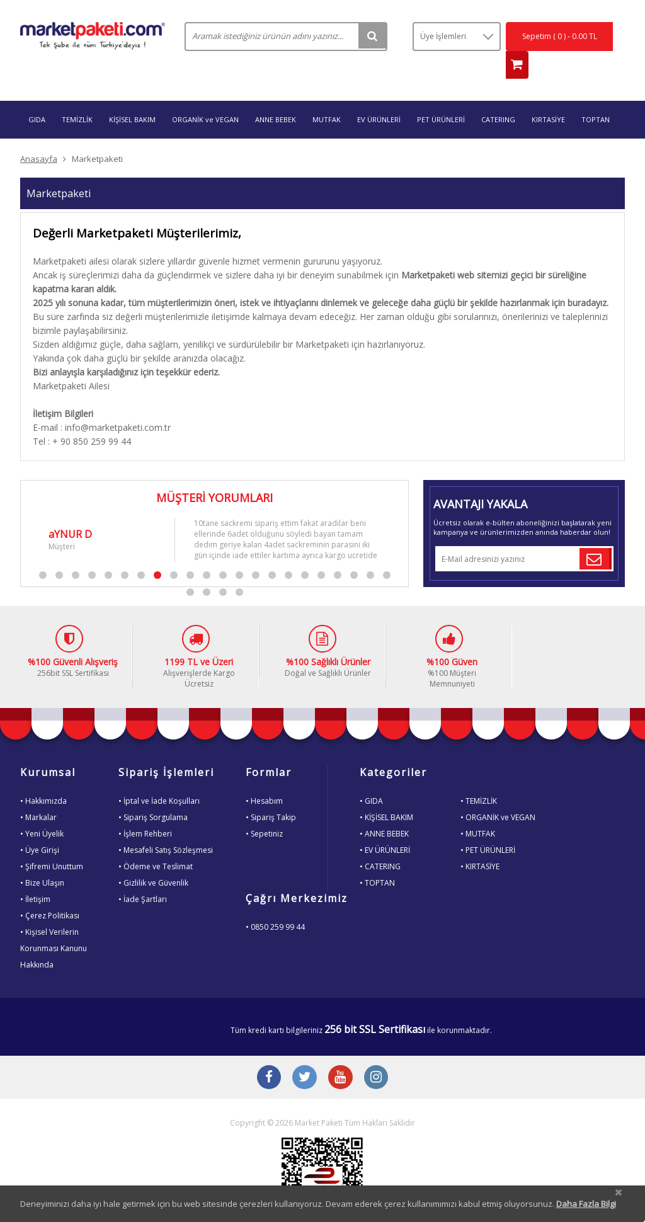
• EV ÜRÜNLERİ (385, 826)
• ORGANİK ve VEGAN (497, 794)
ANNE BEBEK (275, 96)
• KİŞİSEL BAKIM (386, 794)
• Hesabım (264, 777)
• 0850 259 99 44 (275, 903)
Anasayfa (38, 135)
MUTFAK (326, 96)
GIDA (36, 96)
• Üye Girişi (39, 826)
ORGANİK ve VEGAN (205, 96)
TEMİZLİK (77, 96)
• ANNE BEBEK (384, 810)
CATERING (498, 96)
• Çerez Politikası (49, 892)
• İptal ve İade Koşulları (159, 777)
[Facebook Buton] (266, 1056)
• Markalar (38, 794)
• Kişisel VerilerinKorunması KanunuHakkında (53, 925)
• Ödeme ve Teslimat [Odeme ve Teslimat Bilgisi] (155, 843)
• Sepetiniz (264, 810)
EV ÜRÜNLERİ (379, 96)
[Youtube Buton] (341, 1056)
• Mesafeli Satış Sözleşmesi (165, 826)
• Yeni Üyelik (42, 810)
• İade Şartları (142, 876)
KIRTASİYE (548, 96)
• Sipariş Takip (271, 794)
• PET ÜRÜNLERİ (487, 826)
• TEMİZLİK (478, 777)
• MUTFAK (477, 810)
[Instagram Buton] (379, 1056)
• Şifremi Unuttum (51, 843)
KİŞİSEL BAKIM (132, 96)
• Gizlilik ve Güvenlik (153, 859)
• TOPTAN (377, 859)
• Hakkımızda (43, 777)
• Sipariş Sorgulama (153, 794)
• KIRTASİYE (479, 843)
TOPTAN (595, 96)
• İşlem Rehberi (145, 810)
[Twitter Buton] (303, 1056)
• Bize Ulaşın (42, 859)
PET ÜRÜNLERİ (441, 96)
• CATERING (380, 843)
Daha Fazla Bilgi (586, 1203)
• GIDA (371, 777)
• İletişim (35, 876)
